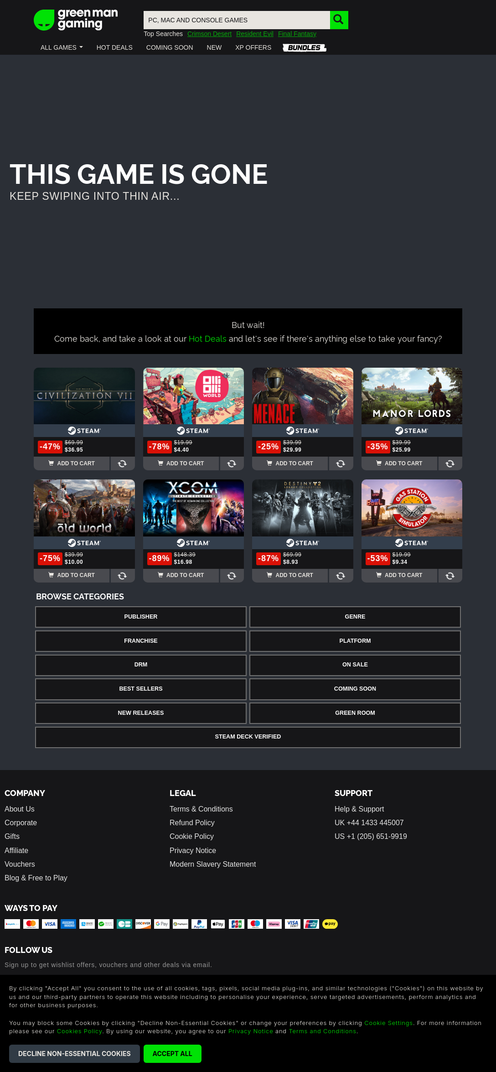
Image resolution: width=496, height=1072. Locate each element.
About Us (20, 809)
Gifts (12, 836)
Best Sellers (140, 689)
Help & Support (359, 809)
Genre (355, 617)
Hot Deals (208, 337)
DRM (141, 664)
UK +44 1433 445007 (369, 823)
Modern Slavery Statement (213, 864)
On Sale (355, 664)
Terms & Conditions (201, 809)
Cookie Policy (192, 836)
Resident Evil (255, 33)
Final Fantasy (297, 33)
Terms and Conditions (322, 1031)
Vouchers (20, 864)
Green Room (355, 713)
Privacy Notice (193, 850)
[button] (62, 47)
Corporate (21, 823)
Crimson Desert (209, 33)
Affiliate (16, 850)
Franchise (140, 641)
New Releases (141, 713)
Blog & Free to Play (36, 878)
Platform (355, 641)
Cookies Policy (79, 1031)
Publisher (141, 617)
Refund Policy (192, 823)
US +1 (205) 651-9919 (371, 836)
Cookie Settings (388, 1022)
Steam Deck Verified (248, 737)
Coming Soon (355, 689)
